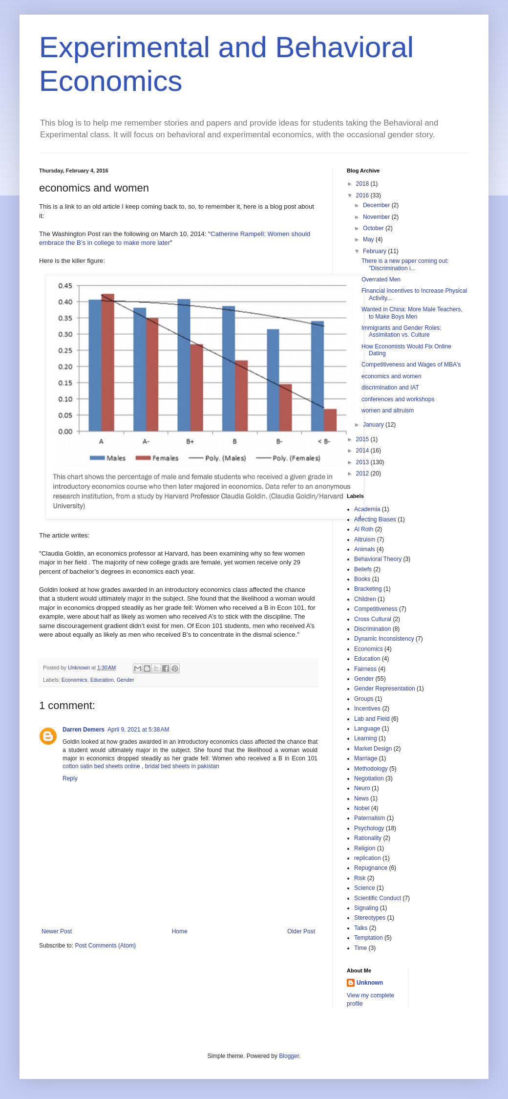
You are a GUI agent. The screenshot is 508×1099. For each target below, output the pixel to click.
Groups (363, 698)
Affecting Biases (375, 519)
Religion (364, 848)
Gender (125, 680)
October (374, 228)
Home (180, 931)
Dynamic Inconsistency (384, 638)
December (377, 205)
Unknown (370, 982)
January (374, 424)
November (377, 217)
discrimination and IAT (390, 387)
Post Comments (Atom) (105, 945)
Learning (365, 738)
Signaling (366, 908)
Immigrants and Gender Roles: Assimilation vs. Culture (401, 331)
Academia (367, 509)
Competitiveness (376, 608)
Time (360, 948)
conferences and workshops (397, 399)
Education (102, 680)
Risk (359, 878)
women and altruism (387, 410)
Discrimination (372, 628)
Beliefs (363, 569)
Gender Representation (384, 688)
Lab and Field (372, 718)
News (361, 798)
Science (364, 887)
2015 (363, 439)
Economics (74, 680)
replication (367, 858)
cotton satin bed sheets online (101, 766)
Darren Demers (84, 729)
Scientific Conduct (377, 898)
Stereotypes (369, 917)
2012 (363, 473)
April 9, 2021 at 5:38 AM (138, 729)
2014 (363, 450)
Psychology (369, 828)
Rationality (367, 838)
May (369, 239)
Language (367, 728)
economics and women (391, 376)
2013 (363, 462)
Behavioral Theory (378, 559)
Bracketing (368, 588)
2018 (363, 183)
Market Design (373, 748)
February (375, 251)
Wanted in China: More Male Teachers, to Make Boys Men (412, 313)
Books (362, 579)
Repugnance (370, 867)
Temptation (368, 937)
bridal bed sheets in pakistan (182, 766)
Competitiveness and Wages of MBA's (411, 364)
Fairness (365, 669)
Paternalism (369, 818)
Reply (70, 778)
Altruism (364, 539)
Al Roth (363, 529)
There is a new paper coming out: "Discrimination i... (404, 264)
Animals (364, 549)
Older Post (301, 931)
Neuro (362, 788)
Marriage (365, 758)
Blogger (289, 1056)
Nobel (361, 808)
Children (365, 599)
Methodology (371, 768)
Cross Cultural (372, 619)
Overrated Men (381, 279)
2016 (363, 195)
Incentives (367, 708)
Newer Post (57, 931)
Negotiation (369, 778)
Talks (360, 928)
